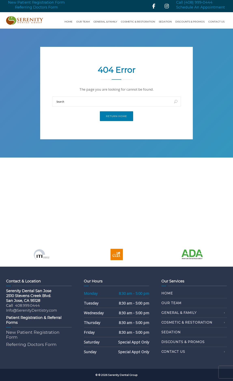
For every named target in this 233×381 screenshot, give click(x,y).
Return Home (116, 116)
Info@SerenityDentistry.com (31, 310)
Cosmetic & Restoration (138, 21)
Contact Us (216, 21)
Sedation (165, 21)
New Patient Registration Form (36, 2)
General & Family (105, 21)
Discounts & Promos (190, 21)
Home (68, 21)
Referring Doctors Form (36, 7)
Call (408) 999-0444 (194, 2)
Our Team (83, 21)
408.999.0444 (27, 305)
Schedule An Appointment (200, 7)
